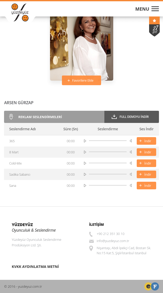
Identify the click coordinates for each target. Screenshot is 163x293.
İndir (147, 141)
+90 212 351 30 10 (111, 233)
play (85, 141)
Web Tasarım (155, 286)
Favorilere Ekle (82, 80)
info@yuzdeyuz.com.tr (113, 241)
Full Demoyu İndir (134, 117)
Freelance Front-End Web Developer (148, 286)
